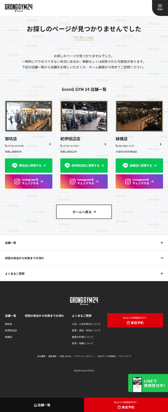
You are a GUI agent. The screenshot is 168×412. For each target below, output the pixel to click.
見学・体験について (82, 343)
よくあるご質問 (14, 274)
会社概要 (41, 356)
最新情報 (52, 356)
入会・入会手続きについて (86, 324)
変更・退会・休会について (86, 330)
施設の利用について (82, 336)
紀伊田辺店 (11, 330)
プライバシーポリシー (85, 356)
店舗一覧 (10, 243)
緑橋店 (8, 336)
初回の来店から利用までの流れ (24, 258)
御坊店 (8, 324)
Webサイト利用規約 (107, 356)
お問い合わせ (65, 356)
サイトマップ (125, 356)
